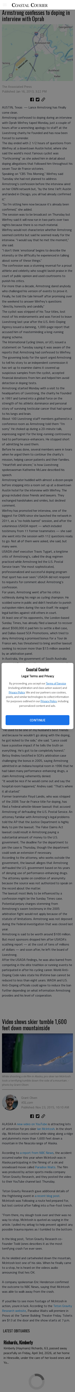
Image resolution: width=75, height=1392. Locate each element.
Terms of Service (56, 683)
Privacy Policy (17, 692)
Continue (37, 720)
